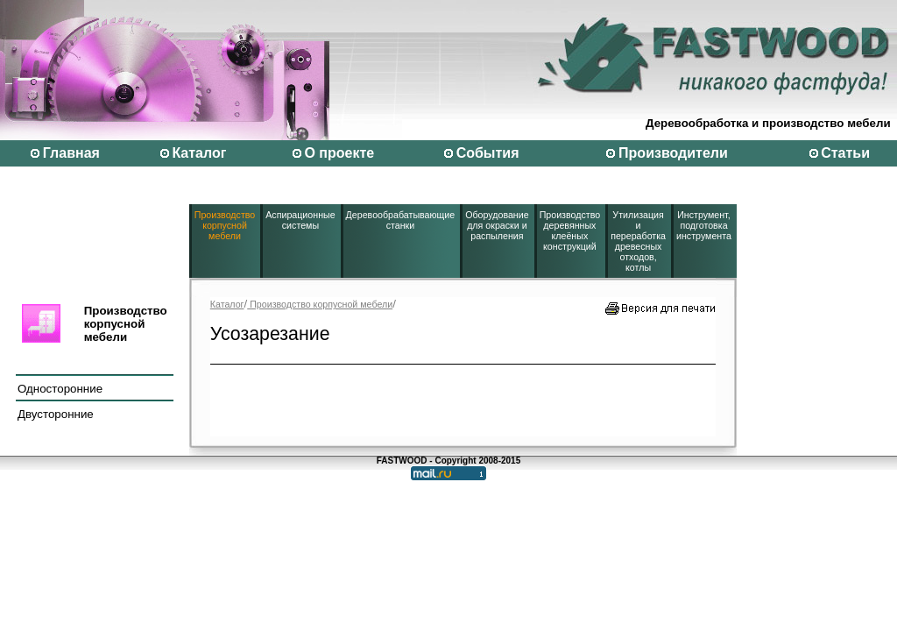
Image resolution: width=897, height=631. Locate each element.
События (487, 152)
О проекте (339, 152)
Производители (673, 152)
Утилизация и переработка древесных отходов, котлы (638, 241)
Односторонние (60, 388)
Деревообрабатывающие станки (401, 219)
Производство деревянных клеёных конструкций (570, 230)
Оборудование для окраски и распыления (496, 225)
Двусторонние (56, 414)
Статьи (845, 152)
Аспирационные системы (300, 219)
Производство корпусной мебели (224, 225)
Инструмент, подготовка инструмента (703, 225)
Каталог (199, 152)
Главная (71, 152)
